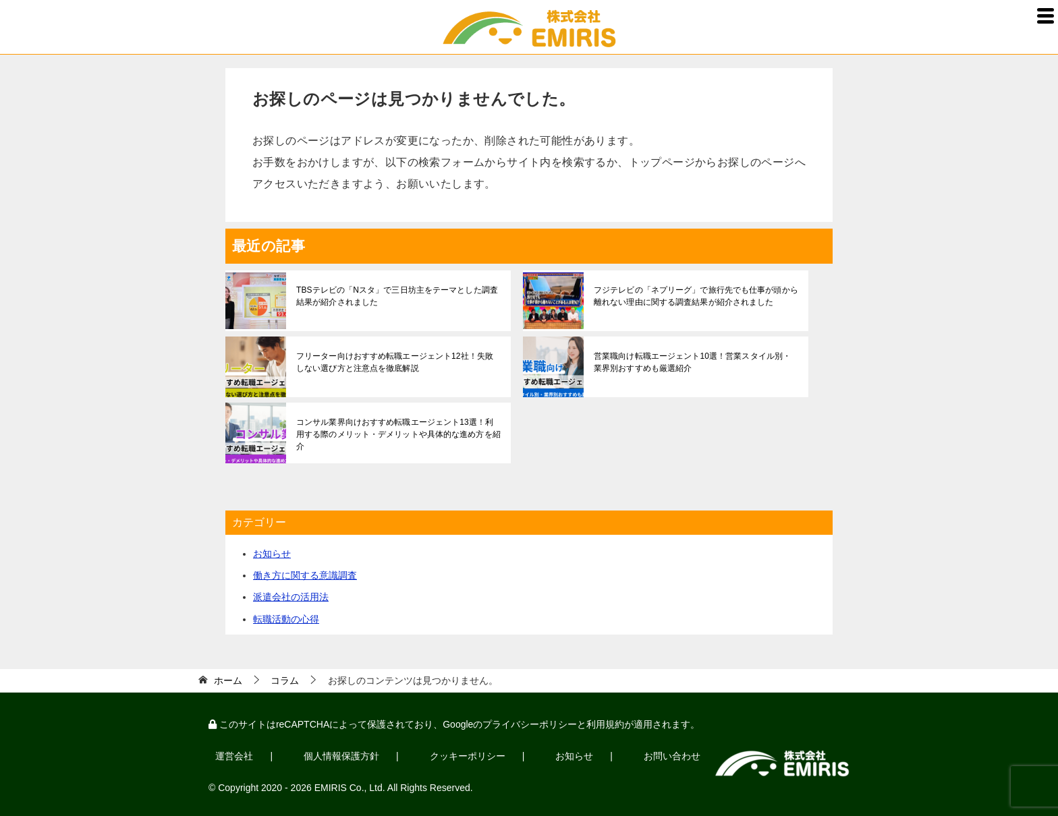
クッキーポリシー (448, 754)
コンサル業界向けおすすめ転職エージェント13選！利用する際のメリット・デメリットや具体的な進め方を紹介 (397, 428)
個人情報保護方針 (330, 754)
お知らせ (272, 553)
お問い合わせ (639, 754)
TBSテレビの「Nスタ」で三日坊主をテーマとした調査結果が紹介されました (396, 296)
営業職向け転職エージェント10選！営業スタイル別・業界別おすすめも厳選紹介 (695, 362)
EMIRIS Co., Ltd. (349, 783)
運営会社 (231, 754)
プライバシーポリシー (529, 724)
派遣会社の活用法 (291, 596)
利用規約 (605, 724)
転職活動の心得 (286, 619)
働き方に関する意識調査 (305, 575)
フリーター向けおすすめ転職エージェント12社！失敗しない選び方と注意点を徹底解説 (397, 362)
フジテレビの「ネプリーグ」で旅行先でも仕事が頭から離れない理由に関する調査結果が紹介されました (695, 296)
